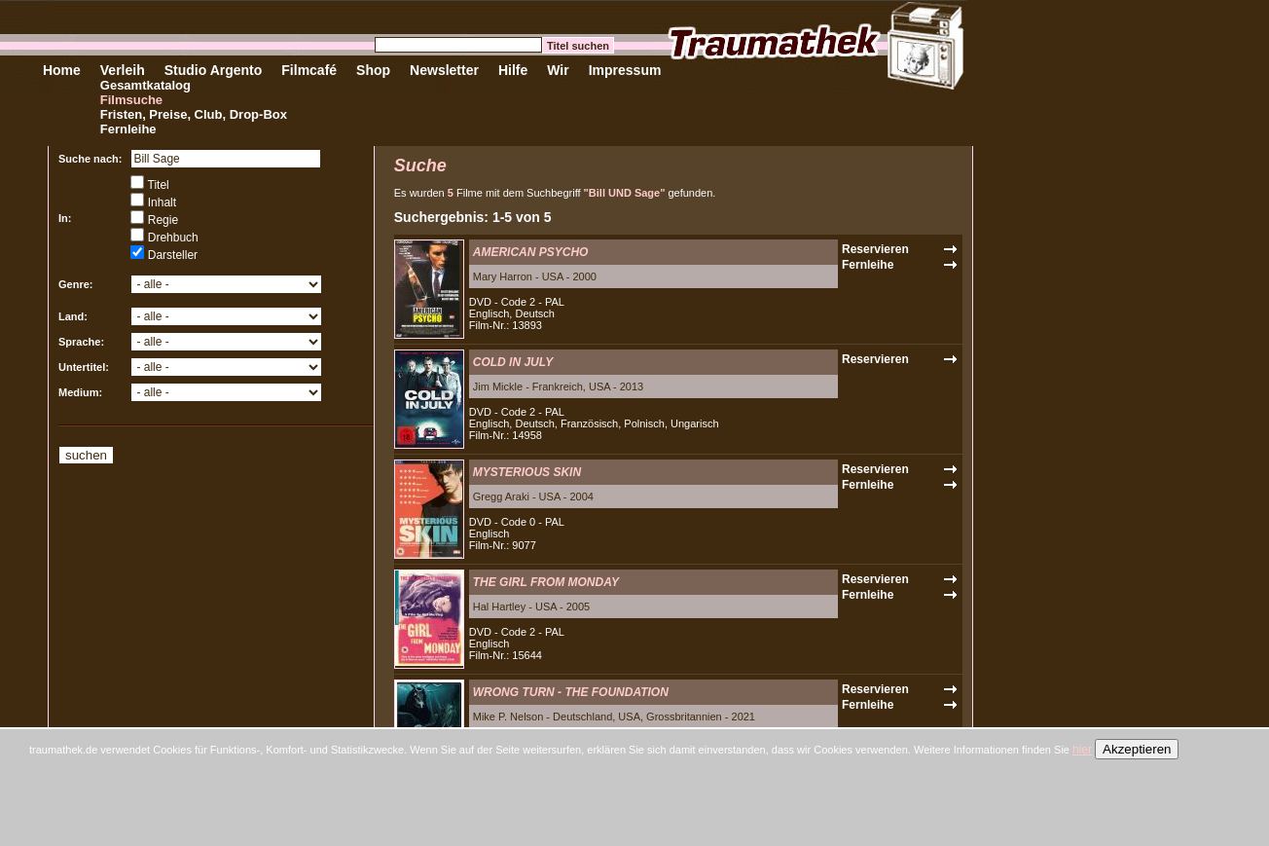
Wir (557, 70)
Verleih (122, 70)
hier (1082, 749)
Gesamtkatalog (145, 85)
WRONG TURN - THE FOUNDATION (571, 692)
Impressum (625, 70)
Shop (373, 70)
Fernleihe (128, 129)
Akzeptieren (1137, 749)
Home (62, 70)
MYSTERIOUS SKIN (527, 472)
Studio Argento (213, 70)
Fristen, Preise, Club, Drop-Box (193, 114)
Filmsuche (131, 99)
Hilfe (512, 70)
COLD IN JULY (513, 362)
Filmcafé (309, 70)
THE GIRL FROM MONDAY (546, 582)
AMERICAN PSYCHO (531, 252)
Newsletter (444, 70)
